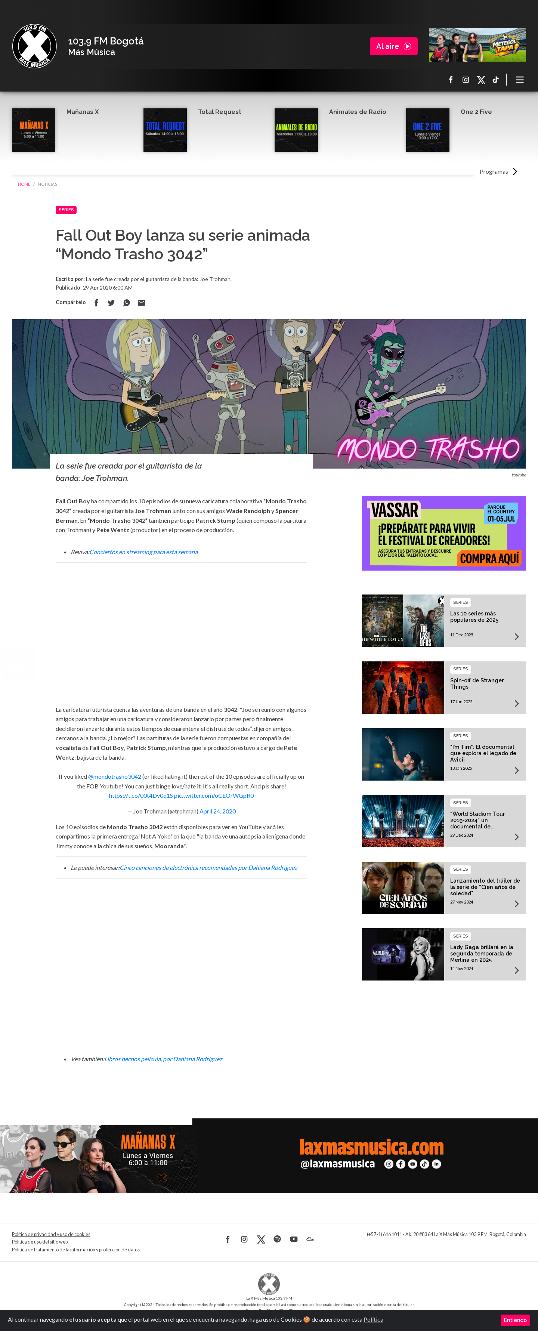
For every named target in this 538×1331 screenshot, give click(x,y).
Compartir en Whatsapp (126, 302)
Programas (494, 171)
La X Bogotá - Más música (34, 46)
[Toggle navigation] (520, 80)
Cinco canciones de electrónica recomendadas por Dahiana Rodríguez (208, 867)
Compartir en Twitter (111, 302)
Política (373, 1319)
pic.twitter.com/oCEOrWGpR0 (214, 795)
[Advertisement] (181, 636)
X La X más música (480, 79)
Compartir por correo (141, 302)
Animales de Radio (357, 111)
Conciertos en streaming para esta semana (143, 551)
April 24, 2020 (218, 811)
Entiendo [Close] (515, 1320)
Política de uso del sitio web (40, 1242)
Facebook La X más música (450, 79)
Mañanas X (83, 111)
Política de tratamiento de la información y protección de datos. (76, 1250)
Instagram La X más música (465, 79)
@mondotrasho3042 (114, 776)
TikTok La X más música (495, 79)
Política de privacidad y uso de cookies (51, 1234)
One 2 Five (476, 111)
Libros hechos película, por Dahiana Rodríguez (163, 1058)
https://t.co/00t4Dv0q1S (141, 795)
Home (24, 184)
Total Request (219, 111)
